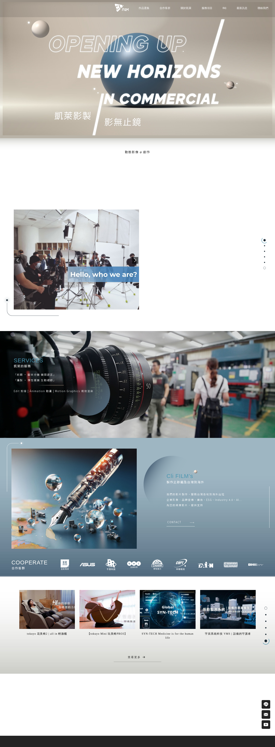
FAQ (224, 8)
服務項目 (207, 8)
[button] (18, 260)
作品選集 (144, 8)
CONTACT (174, 522)
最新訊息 (242, 8)
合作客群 (165, 8)
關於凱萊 (186, 8)
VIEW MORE (166, 276)
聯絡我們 (263, 8)
